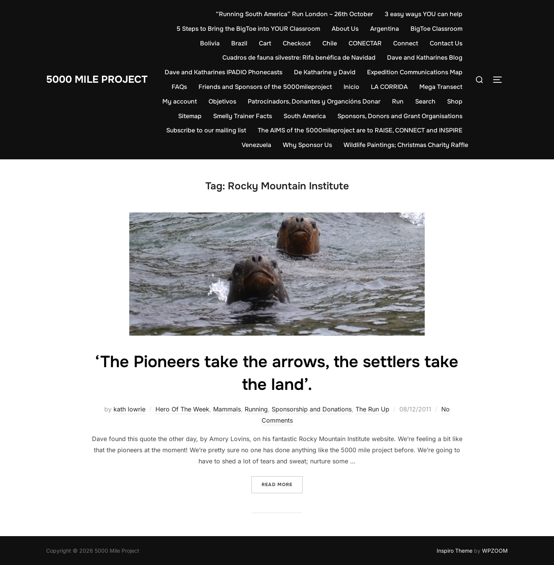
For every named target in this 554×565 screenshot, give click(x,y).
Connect (405, 43)
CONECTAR (365, 43)
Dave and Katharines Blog (424, 57)
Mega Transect (440, 87)
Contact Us (446, 43)
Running (256, 409)
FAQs (179, 87)
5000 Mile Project (96, 79)
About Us (345, 29)
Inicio (351, 87)
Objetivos (222, 101)
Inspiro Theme (454, 550)
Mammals (227, 409)
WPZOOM (495, 550)
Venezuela (256, 145)
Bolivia (210, 43)
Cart (265, 43)
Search (425, 101)
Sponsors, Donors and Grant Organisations (399, 116)
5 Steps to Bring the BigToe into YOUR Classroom (248, 29)
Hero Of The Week (182, 409)
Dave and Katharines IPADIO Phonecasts (223, 72)
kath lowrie (129, 409)
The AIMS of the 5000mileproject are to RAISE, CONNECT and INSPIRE (360, 130)
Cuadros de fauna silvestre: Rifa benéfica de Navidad (298, 57)
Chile (329, 43)
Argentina (384, 29)
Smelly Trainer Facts (242, 116)
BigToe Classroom (436, 29)
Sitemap (190, 116)
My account (179, 101)
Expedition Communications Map (414, 72)
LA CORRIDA (389, 87)
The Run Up (372, 409)
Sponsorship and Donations (312, 409)
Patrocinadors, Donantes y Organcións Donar (314, 101)
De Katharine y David (324, 72)
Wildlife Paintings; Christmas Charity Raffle (406, 145)
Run (398, 101)
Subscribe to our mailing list (206, 130)
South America (305, 116)
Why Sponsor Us (307, 145)
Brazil (239, 43)
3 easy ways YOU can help (423, 14)
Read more (282, 484)
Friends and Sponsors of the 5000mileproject (265, 87)
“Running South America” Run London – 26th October (294, 14)
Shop (454, 101)
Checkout (297, 43)
